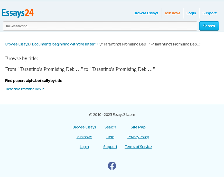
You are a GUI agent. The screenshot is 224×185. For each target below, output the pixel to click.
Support (209, 13)
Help (110, 136)
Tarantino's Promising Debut (24, 89)
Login (191, 13)
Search (110, 127)
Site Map (138, 127)
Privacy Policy (138, 136)
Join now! (172, 13)
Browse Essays (146, 13)
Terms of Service (138, 146)
